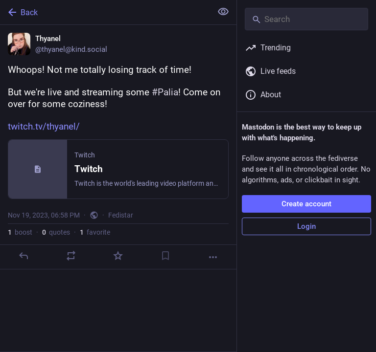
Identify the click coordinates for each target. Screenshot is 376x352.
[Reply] (23, 256)
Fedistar (120, 215)
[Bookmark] (165, 256)
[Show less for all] (223, 11)
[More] (213, 257)
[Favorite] (118, 256)
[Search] (306, 19)
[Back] (105, 12)
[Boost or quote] (71, 256)
